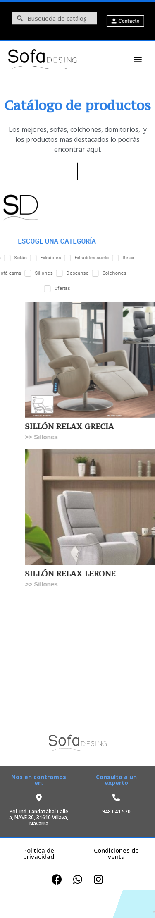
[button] (133, 59)
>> (41, 436)
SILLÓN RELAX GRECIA (81, 426)
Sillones (58, 436)
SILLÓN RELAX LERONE (82, 574)
